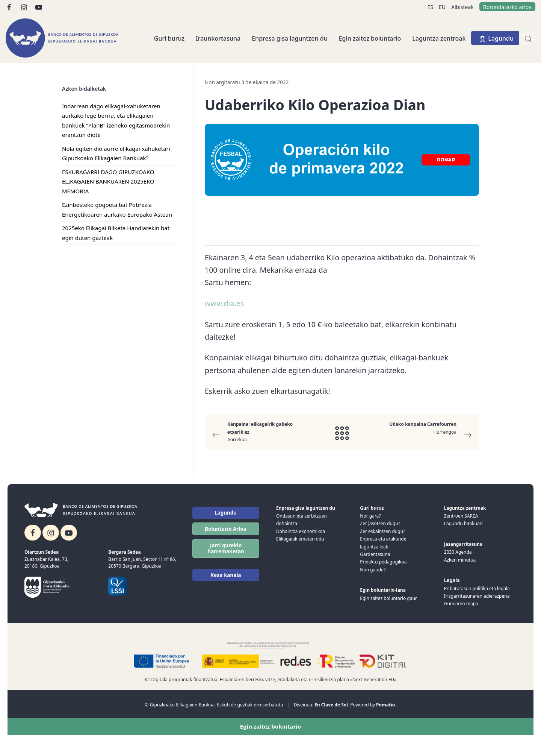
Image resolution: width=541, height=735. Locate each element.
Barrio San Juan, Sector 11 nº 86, (142, 559)
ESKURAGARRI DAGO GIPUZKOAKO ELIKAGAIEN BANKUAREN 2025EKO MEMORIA (108, 181)
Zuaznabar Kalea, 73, (46, 559)
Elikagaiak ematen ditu (300, 539)
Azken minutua (460, 560)
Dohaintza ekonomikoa (300, 531)
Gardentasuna (375, 554)
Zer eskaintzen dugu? (382, 531)
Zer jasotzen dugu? (380, 523)
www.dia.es (224, 303)
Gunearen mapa (461, 603)
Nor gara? (370, 516)
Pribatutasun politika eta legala (477, 588)
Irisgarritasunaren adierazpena (477, 596)
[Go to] (10, 6)
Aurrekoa (259, 432)
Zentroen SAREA (461, 516)
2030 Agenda (458, 552)
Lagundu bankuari (463, 523)
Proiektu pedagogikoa (383, 562)
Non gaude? (372, 569)
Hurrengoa (424, 430)
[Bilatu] (528, 38)
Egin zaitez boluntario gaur (388, 598)
